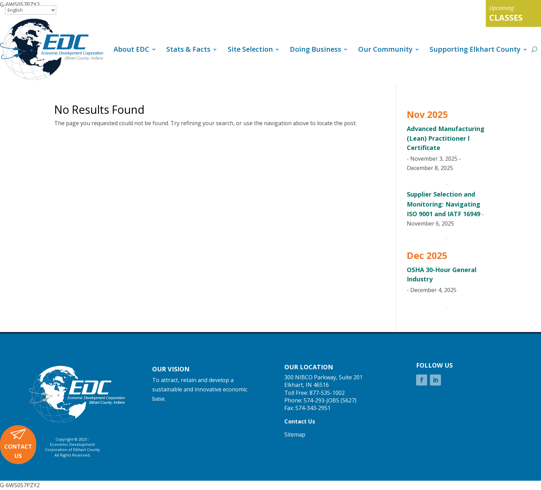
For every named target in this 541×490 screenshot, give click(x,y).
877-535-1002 (327, 393)
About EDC (131, 49)
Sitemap (294, 434)
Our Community (385, 49)
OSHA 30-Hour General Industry (441, 274)
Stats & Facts (188, 49)
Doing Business (315, 49)
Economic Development (72, 444)
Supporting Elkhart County (475, 49)
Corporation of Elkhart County (72, 449)
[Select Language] (30, 10)
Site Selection (250, 49)
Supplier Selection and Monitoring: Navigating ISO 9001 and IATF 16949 (443, 204)
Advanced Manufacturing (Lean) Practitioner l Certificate (445, 137)
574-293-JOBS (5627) (330, 400)
